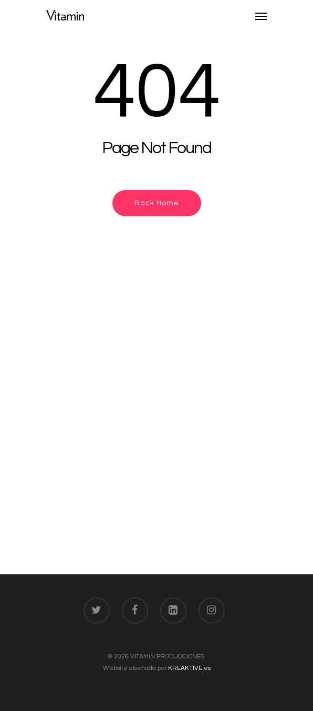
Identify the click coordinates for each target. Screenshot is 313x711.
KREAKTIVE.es (189, 668)
